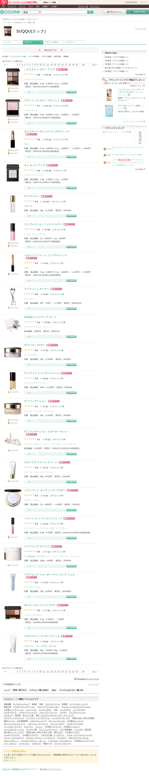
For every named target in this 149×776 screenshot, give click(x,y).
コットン (39, 727)
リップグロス (61, 528)
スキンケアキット (11, 741)
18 (70, 64)
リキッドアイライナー (48, 712)
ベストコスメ (95, 6)
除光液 (18, 715)
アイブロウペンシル (77, 712)
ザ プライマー (31, 196)
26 (83, 64)
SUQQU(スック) (13, 684)
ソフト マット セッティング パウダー (44, 490)
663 (59, 467)
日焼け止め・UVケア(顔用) (36, 646)
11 (44, 64)
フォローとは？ (141, 29)
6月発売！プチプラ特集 (116, 57)
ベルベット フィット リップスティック (45, 255)
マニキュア (8, 715)
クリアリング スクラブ (36, 546)
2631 (63, 139)
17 (66, 64)
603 (59, 350)
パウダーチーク (31, 110)
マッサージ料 (31, 729)
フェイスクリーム (32, 587)
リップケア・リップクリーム (36, 528)
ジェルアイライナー (12, 735)
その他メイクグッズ (53, 727)
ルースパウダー (31, 355)
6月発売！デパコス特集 (116, 61)
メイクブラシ (24, 743)
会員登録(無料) (131, 2)
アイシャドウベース (62, 743)
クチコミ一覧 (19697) (39, 690)
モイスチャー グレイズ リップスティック (46, 131)
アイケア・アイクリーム (14, 718)
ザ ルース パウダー (34, 345)
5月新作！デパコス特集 (116, 64)
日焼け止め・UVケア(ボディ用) (39, 732)
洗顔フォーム (9, 721)
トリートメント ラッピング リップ (43, 518)
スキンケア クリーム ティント (40, 462)
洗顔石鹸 (7, 704)
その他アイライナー (30, 735)
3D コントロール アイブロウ (39, 605)
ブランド (22, 6)
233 (59, 582)
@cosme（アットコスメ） (51, 769)
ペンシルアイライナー (13, 727)
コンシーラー (31, 710)
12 (48, 64)
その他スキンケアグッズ (84, 741)
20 (77, 64)
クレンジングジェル (57, 721)
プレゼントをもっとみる (133, 121)
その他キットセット (71, 727)
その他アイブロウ (72, 732)
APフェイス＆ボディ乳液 (131, 155)
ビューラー (29, 299)
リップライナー (79, 710)
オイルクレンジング (21, 704)
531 (59, 263)
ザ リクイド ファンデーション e (41, 373)
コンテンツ (70, 42)
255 (62, 322)
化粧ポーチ (47, 743)
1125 (60, 406)
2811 (60, 294)
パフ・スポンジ (10, 743)
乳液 (41, 704)
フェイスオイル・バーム (14, 729)
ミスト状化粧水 (65, 729)
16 (62, 64)
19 (73, 64)
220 (59, 495)
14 (55, 64)
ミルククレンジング (38, 721)
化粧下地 (28, 206)
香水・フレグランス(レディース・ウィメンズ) (54, 715)
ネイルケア (61, 738)
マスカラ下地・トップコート (53, 735)
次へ (94, 64)
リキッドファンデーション (36, 383)
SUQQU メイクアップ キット (40, 317)
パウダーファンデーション (24, 707)
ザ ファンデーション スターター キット (46, 431)
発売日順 (58, 56)
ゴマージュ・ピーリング (69, 556)
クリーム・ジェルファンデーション (39, 411)
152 (62, 610)
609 (59, 378)
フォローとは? (93, 684)
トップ (6, 42)
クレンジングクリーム (48, 729)
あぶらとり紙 (28, 715)
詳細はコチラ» (10, 760)
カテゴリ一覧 (83, 6)
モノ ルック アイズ (34, 165)
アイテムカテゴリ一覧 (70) (71, 690)
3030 (63, 106)
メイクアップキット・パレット (37, 327)
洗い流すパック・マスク (47, 556)
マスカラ (63, 712)
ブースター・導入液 (82, 729)
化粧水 (34, 704)
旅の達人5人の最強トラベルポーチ (121, 68)
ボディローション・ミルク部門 (117, 132)
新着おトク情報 (49, 2)
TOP (3, 6)
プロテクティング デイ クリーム (42, 636)
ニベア (114, 160)
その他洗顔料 (30, 556)
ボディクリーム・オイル (79, 738)
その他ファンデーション (14, 710)
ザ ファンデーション (35, 401)
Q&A (37, 6)
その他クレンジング (75, 721)
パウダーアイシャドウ (34, 79)
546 (62, 229)
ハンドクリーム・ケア (61, 718)
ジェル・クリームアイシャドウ (79, 735)
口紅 (26, 144)
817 (63, 170)
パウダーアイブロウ (33, 615)
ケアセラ (115, 155)
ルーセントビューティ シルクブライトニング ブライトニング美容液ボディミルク (128, 162)
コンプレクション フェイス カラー (43, 224)
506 (59, 524)
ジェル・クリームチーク (35, 234)
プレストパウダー (32, 500)
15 (59, 64)
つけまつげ (36, 743)
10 (41, 64)
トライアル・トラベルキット (64, 444)
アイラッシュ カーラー (36, 289)
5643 (63, 75)
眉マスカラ (58, 732)
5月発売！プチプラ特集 (116, 71)
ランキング (12, 6)
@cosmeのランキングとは (88, 679)
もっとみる (139, 74)
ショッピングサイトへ (62, 69)
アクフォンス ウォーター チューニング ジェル (49, 574)
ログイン (143, 2)
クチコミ (51, 42)
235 (62, 439)
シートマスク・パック (78, 704)
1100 (61, 201)
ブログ (30, 6)
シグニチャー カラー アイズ (39, 69)
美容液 (64, 704)
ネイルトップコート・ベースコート (40, 738)
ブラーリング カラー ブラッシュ (42, 100)
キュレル (115, 147)
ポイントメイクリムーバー (15, 724)
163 (62, 552)
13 (51, 64)
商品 (28, 42)
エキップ (6, 769)
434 (59, 641)
